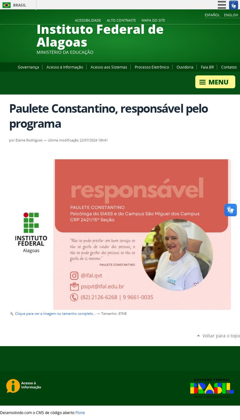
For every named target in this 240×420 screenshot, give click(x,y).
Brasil (19, 5)
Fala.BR (207, 66)
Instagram (221, 21)
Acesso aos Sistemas (109, 66)
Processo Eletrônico (152, 66)
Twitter (229, 21)
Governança (28, 66)
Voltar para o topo (221, 336)
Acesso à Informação (65, 66)
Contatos (229, 66)
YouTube (213, 21)
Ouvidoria (185, 66)
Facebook (205, 21)
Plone (80, 412)
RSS (237, 21)
